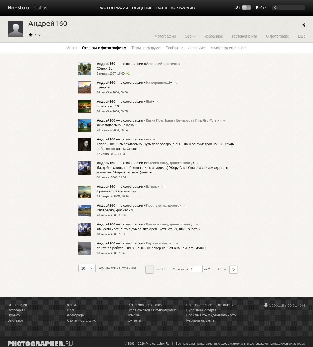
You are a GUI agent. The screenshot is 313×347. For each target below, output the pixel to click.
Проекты (14, 315)
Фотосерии (16, 310)
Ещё (301, 36)
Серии (190, 36)
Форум (72, 305)
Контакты (134, 320)
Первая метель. (159, 243)
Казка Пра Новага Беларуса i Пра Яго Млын (182, 120)
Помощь (133, 315)
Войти (261, 8)
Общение (142, 8)
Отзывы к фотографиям (104, 48)
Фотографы (76, 315)
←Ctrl (155, 270)
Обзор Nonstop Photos (144, 305)
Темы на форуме (145, 48)
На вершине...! (158, 83)
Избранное (213, 36)
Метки (71, 48)
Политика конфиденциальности (211, 315)
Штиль (151, 186)
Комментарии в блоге (228, 48)
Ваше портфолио (175, 8)
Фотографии (114, 8)
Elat (149, 101)
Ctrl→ (227, 270)
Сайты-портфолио (81, 320)
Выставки (15, 320)
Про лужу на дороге (162, 205)
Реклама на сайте (200, 320)
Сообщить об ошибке (287, 305)
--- (147, 139)
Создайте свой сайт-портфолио (151, 310)
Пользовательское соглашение (210, 305)
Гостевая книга (244, 36)
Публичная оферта (201, 310)
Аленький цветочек (162, 64)
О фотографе (277, 36)
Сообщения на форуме (185, 48)
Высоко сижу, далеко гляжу (169, 163)
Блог (70, 310)
